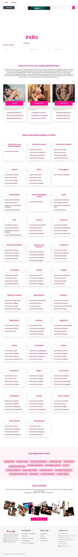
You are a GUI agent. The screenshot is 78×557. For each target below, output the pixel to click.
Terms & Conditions (28, 543)
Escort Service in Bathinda (61, 359)
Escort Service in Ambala (60, 225)
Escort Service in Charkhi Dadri (62, 233)
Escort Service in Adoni (35, 149)
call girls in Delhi (9, 461)
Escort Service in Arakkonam (61, 376)
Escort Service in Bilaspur (11, 250)
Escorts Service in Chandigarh (39, 115)
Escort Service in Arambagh (36, 432)
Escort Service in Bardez (11, 225)
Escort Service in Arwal (35, 180)
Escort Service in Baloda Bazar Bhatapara (13, 206)
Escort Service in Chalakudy (36, 284)
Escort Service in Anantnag (36, 252)
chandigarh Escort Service (38, 113)
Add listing (8, 7)
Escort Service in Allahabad (61, 409)
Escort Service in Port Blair (12, 151)
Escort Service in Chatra (60, 258)
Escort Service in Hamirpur (12, 256)
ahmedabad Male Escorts (63, 113)
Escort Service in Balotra (11, 381)
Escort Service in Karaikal (36, 359)
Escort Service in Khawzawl (36, 334)
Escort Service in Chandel (61, 303)
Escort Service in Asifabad (12, 404)
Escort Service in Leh (59, 284)
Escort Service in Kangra (11, 258)
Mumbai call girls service (35, 465)
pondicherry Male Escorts (63, 118)
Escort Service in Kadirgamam (37, 356)
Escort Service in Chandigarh (62, 175)
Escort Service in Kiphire (60, 331)
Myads (42, 536)
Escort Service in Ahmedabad (37, 225)
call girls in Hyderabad (47, 474)
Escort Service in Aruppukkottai (62, 381)
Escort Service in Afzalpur (11, 275)
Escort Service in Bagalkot (12, 284)
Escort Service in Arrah (35, 177)
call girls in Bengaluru (46, 470)
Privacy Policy (26, 540)
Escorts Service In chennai (38, 118)
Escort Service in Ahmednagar (37, 300)
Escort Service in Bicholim (11, 228)
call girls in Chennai (55, 461)
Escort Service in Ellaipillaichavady (38, 353)
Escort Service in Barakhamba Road (62, 206)
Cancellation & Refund (28, 533)
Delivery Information (28, 538)
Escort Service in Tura (10, 331)
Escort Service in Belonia (35, 406)
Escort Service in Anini (60, 152)
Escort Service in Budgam (36, 260)
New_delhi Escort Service (53, 465)
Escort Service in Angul (11, 350)
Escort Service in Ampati (60, 250)
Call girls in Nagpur (62, 474)
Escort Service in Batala (60, 356)
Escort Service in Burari (60, 210)
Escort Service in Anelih (60, 149)
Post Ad (39, 519)
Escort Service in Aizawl (35, 325)
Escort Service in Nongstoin (12, 325)
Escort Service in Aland (11, 278)
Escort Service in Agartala (36, 401)
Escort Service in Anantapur (36, 158)
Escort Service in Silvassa (36, 201)
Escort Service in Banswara (12, 384)
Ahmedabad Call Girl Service (18, 474)
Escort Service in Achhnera (61, 401)
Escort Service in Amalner (36, 309)
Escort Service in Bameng (61, 158)
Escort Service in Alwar (11, 378)
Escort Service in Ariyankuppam (37, 350)
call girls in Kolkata (22, 461)
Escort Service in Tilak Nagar (61, 200)
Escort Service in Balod (11, 202)
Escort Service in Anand (35, 230)
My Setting (43, 538)
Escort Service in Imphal (60, 309)
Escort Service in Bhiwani (60, 230)
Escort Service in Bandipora (36, 255)
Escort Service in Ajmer (11, 376)
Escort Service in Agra (60, 404)
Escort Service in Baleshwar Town (14, 359)
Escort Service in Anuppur (11, 306)
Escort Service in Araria (35, 175)
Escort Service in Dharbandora (13, 235)
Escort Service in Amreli (35, 228)
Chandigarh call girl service (63, 470)
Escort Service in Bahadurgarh (62, 228)
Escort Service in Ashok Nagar (13, 309)
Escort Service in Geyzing (36, 378)
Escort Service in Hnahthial (36, 331)
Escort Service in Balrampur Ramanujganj (12, 210)
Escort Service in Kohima (60, 334)
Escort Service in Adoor (35, 275)
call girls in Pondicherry (13, 470)
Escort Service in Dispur (11, 177)
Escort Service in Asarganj (36, 183)
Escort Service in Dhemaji (11, 175)
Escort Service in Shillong (11, 328)
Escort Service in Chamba (12, 253)
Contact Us (43, 540)
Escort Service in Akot (35, 306)
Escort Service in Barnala (60, 353)
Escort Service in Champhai (36, 328)
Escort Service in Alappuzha (36, 278)
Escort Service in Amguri (11, 180)
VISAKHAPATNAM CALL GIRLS (17, 466)
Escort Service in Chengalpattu (62, 384)
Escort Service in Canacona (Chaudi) (12, 231)
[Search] (73, 7)
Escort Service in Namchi (36, 384)
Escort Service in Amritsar (61, 350)
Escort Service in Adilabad (12, 401)
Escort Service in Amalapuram (37, 152)
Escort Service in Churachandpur (63, 306)
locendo (66, 465)
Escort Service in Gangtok (36, 376)
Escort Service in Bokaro (60, 256)
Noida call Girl (34, 474)
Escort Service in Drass (60, 278)
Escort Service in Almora (11, 426)
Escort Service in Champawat (13, 434)
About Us (25, 536)
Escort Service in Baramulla (36, 257)
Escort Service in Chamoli (11, 432)
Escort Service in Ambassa (36, 404)
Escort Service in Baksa (11, 183)
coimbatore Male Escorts (63, 115)
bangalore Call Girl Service (14, 113)
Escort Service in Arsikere (11, 281)
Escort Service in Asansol (36, 434)
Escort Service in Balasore (12, 356)
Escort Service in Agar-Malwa (12, 300)
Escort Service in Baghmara (61, 253)
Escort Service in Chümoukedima (63, 325)
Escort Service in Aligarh (60, 406)
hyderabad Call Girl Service (14, 118)
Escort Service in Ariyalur (60, 378)
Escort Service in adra (35, 426)
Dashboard (43, 533)
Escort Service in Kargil (60, 281)
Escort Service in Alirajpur (11, 303)
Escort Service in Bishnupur (61, 300)
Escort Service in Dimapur (61, 328)
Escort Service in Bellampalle (12, 406)
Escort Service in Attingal (36, 281)
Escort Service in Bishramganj (37, 409)
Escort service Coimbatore (38, 461)
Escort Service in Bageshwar (12, 429)
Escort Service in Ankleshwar (36, 233)
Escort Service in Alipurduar (36, 429)
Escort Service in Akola (35, 303)
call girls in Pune (68, 461)
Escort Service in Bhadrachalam (13, 409)
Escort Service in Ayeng (60, 155)
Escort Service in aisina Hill (61, 202)
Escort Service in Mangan (36, 381)
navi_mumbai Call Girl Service (15, 115)
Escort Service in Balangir (11, 353)
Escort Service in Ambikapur (12, 200)
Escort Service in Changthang (62, 275)
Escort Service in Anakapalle (36, 155)
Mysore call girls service (30, 470)
